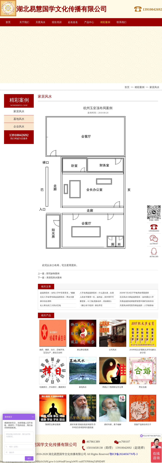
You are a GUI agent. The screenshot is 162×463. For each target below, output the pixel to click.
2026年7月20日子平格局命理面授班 (134, 293)
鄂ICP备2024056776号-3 (123, 454)
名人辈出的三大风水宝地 (50, 305)
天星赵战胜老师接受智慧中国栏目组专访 (137, 301)
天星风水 (40, 22)
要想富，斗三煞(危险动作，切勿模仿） (96, 301)
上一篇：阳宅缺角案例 (48, 273)
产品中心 (89, 22)
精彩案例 (105, 22)
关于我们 (24, 22)
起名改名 (73, 22)
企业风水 (19, 126)
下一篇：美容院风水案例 (50, 277)
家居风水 (19, 111)
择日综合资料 (45, 301)
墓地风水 (19, 118)
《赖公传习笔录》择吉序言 (91, 305)
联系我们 (121, 22)
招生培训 (57, 22)
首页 (8, 22)
